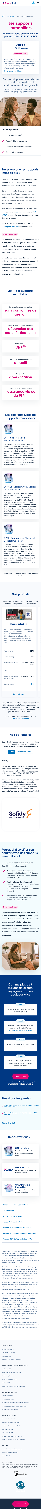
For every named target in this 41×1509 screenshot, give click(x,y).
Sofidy (12, 752)
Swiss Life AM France (24, 752)
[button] (32, 684)
